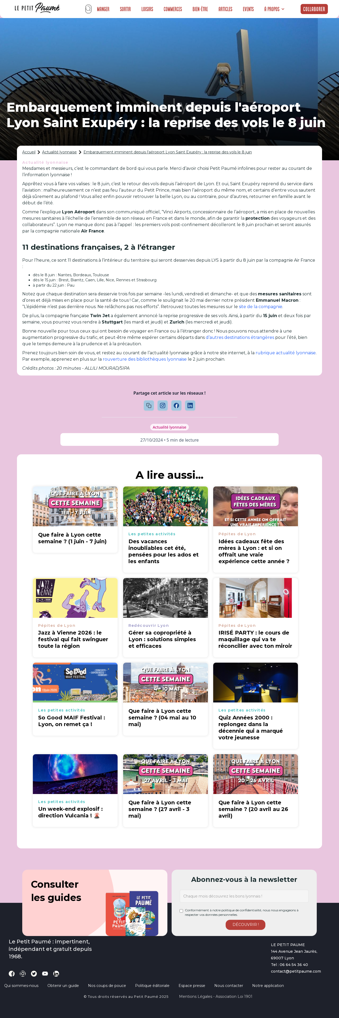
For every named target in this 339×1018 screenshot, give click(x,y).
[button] (274, 9)
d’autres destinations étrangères (240, 337)
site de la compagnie (260, 306)
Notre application (268, 985)
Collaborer (314, 9)
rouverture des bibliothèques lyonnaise (145, 359)
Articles (225, 9)
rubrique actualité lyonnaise (286, 352)
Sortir (125, 9)
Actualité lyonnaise (59, 152)
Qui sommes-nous (21, 985)
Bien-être (200, 9)
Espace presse (192, 985)
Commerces (173, 9)
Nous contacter (228, 985)
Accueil (28, 152)
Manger (103, 9)
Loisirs (147, 9)
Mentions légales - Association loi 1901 (215, 996)
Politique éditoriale (152, 985)
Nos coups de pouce (107, 985)
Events (248, 9)
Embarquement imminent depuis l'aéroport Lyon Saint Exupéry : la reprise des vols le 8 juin (167, 152)
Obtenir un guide (63, 985)
